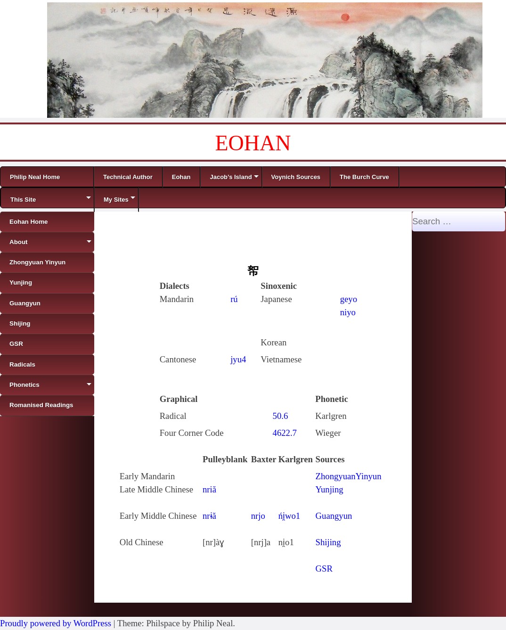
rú (234, 299)
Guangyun (334, 516)
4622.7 (285, 433)
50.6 (280, 416)
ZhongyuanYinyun (349, 476)
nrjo (258, 516)
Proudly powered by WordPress (55, 623)
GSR (324, 568)
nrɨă (209, 516)
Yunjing (329, 489)
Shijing (328, 542)
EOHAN (253, 143)
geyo (348, 299)
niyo (348, 312)
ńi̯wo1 (289, 516)
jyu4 (238, 359)
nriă (209, 489)
